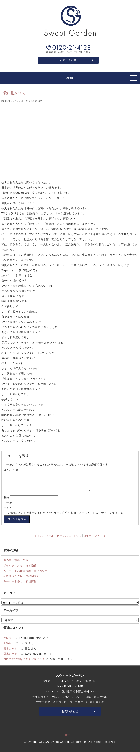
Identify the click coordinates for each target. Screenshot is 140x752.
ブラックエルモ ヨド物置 (20, 565)
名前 (6, 497)
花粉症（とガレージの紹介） (21, 576)
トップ (77, 535)
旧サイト (70, 734)
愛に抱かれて (14, 93)
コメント (11, 469)
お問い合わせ (68, 60)
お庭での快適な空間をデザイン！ (24, 659)
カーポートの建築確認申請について (25, 570)
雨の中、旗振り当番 (15, 560)
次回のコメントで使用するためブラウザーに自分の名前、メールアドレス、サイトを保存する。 (66, 512)
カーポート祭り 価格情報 (20, 581)
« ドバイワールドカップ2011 (53, 535)
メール (8, 502)
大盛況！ (8, 637)
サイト (8, 507)
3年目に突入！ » (94, 535)
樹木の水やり (11, 648)
